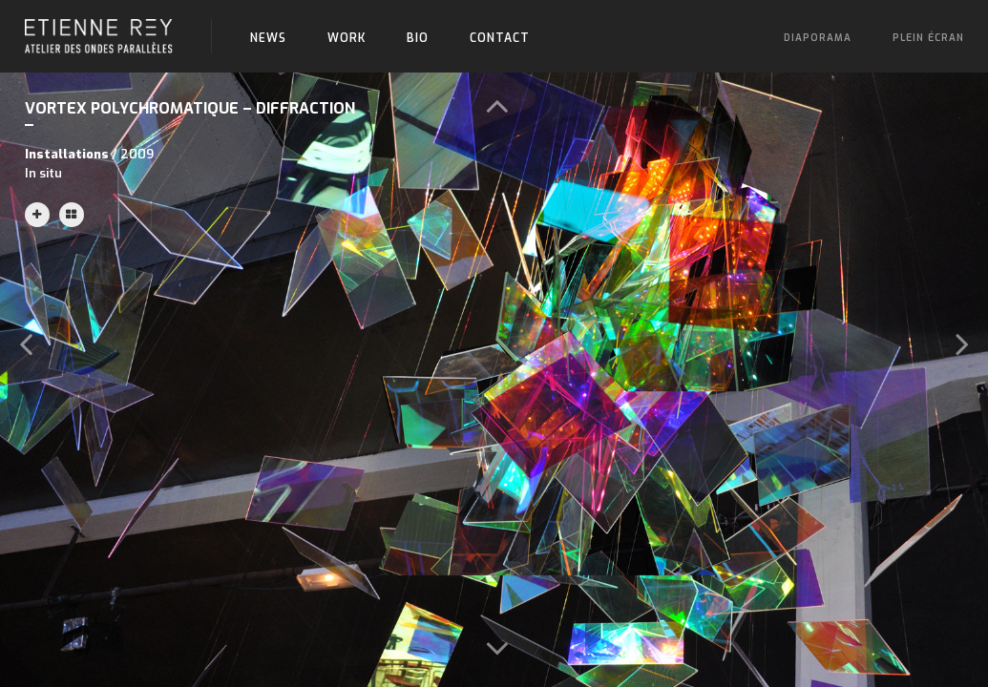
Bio (418, 38)
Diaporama (817, 37)
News (268, 38)
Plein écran (928, 37)
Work (346, 38)
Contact (500, 38)
